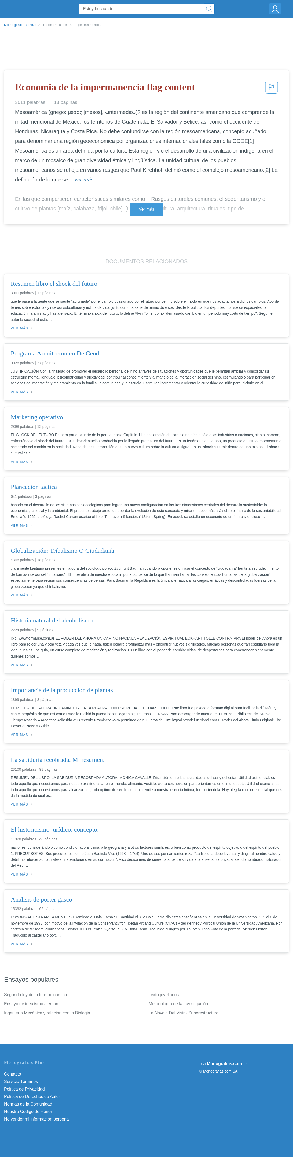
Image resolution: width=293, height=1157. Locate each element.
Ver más (146, 209)
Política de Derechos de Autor (32, 1096)
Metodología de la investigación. (179, 1004)
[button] (271, 89)
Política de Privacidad (24, 1089)
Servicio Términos (21, 1081)
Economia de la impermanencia (72, 25)
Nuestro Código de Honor (28, 1111)
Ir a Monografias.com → (223, 1063)
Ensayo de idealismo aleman (31, 1004)
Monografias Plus (20, 25)
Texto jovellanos (164, 994)
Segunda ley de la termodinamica (35, 994)
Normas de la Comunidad (28, 1104)
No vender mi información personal (37, 1119)
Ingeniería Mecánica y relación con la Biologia (47, 1013)
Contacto (12, 1074)
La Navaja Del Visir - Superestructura (183, 1013)
